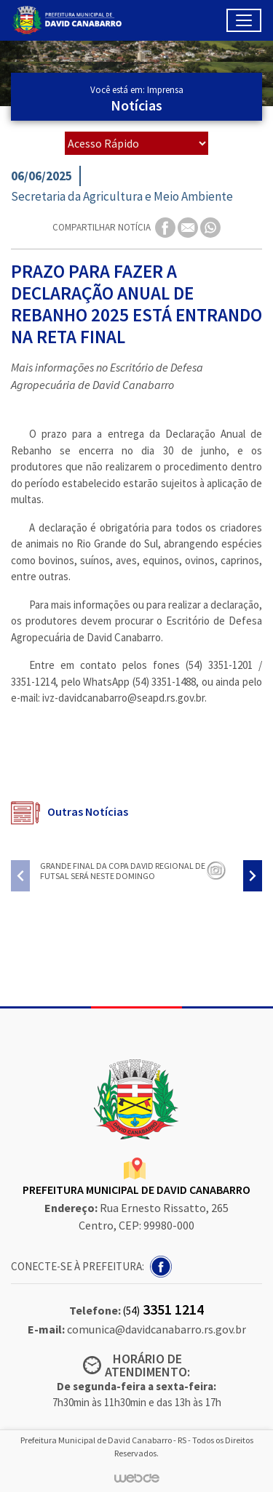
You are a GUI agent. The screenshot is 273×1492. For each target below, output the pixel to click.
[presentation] (20, 875)
